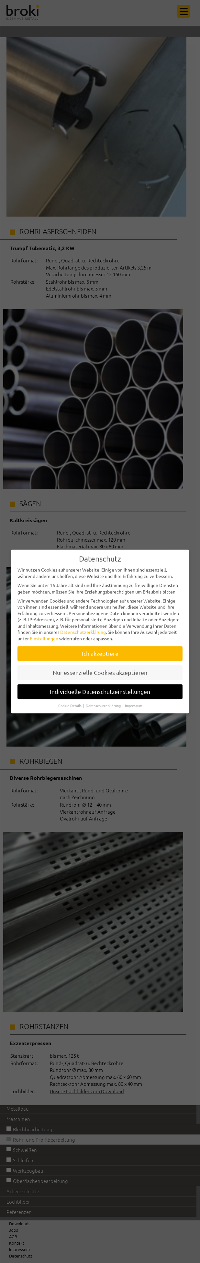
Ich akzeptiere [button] (100, 648)
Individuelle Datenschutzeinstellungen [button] (100, 686)
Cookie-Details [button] (70, 699)
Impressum (133, 699)
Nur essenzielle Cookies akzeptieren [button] (100, 667)
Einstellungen (44, 633)
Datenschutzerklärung (83, 626)
